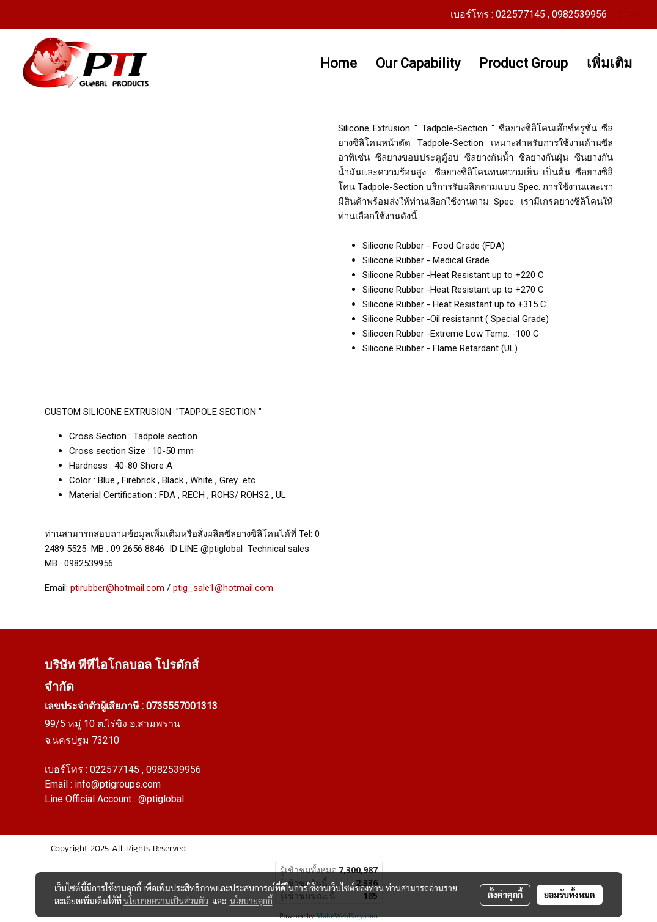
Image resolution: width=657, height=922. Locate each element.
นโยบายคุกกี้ (251, 900)
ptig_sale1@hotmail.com (223, 587)
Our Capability (418, 63)
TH (630, 14)
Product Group (523, 63)
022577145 (116, 769)
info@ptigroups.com (118, 784)
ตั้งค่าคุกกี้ (505, 894)
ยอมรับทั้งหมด (569, 894)
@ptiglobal (161, 799)
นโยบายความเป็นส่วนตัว (165, 900)
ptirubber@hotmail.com (117, 587)
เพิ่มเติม (610, 63)
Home (338, 63)
